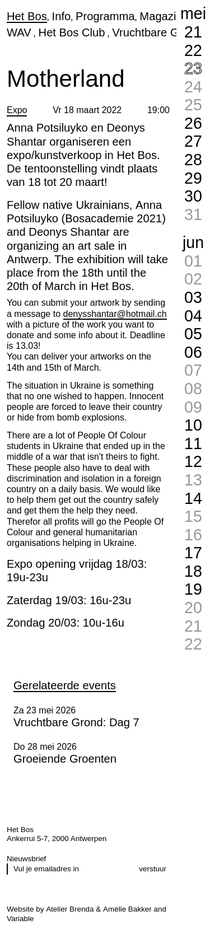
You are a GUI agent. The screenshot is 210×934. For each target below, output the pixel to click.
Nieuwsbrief (26, 858)
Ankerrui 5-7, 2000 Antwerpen (56, 838)
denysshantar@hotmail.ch (115, 314)
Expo (17, 110)
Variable (20, 918)
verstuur (152, 869)
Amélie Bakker (127, 909)
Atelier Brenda (70, 909)
